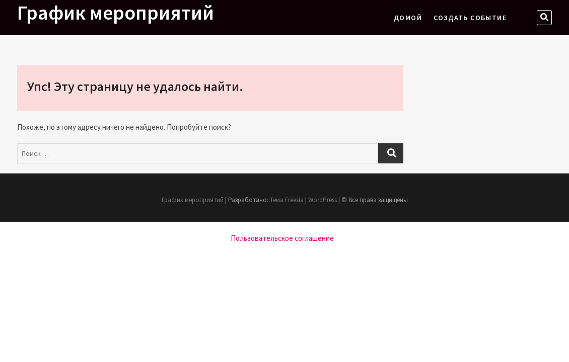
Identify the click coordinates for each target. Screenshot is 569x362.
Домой (408, 17)
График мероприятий (115, 13)
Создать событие (470, 17)
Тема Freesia (287, 200)
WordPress (322, 200)
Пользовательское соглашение (282, 238)
